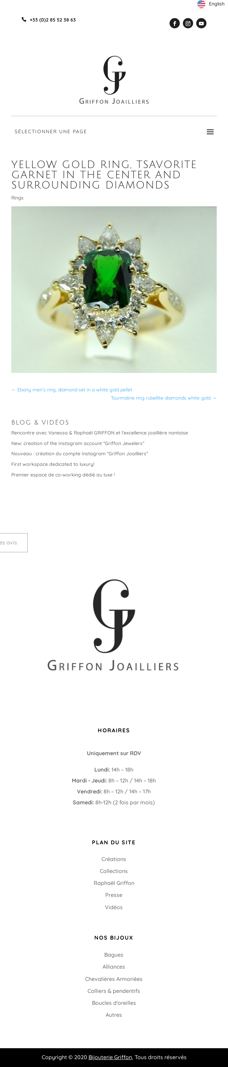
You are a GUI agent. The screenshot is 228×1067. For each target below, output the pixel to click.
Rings (17, 198)
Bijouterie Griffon (110, 1057)
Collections (114, 871)
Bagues (113, 954)
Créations (114, 859)
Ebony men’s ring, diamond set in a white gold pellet (71, 390)
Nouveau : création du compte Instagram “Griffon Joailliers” (79, 454)
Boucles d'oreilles (114, 1002)
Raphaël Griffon (114, 882)
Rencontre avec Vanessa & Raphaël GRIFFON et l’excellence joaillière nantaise (99, 433)
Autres (114, 1014)
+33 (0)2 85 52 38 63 (43, 684)
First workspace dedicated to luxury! (52, 464)
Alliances (114, 966)
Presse (113, 894)
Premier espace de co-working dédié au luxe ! (63, 475)
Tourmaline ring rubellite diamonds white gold (164, 398)
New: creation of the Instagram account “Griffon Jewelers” (77, 443)
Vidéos (114, 907)
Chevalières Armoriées (114, 978)
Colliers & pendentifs (114, 990)
